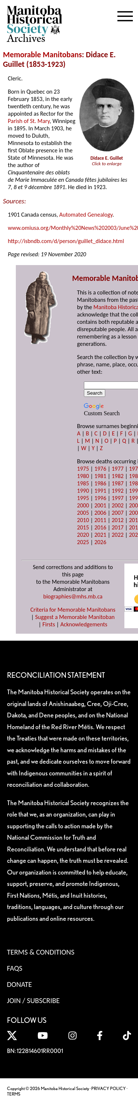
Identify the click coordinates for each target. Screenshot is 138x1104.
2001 (100, 505)
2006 (100, 512)
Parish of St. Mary (29, 120)
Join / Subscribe (33, 1000)
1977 (117, 468)
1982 (117, 476)
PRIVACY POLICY (108, 1088)
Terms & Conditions (40, 952)
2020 (83, 534)
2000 (83, 505)
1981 (100, 476)
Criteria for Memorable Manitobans (73, 609)
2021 (100, 534)
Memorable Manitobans (42, 54)
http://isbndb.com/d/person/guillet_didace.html (66, 241)
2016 (100, 527)
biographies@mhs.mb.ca (72, 596)
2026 (100, 542)
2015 (83, 527)
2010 (83, 520)
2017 (117, 527)
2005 (83, 512)
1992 (117, 490)
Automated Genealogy (86, 214)
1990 (83, 490)
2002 (117, 505)
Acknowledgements (83, 624)
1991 (100, 490)
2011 (100, 520)
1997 (117, 498)
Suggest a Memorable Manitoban (74, 616)
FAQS (14, 968)
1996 (100, 498)
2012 (117, 520)
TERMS (13, 1094)
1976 (100, 468)
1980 (83, 476)
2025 (83, 542)
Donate (19, 984)
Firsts (48, 624)
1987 (117, 483)
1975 (83, 468)
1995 (83, 498)
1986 (100, 483)
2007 (117, 512)
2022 (117, 534)
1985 (83, 483)
